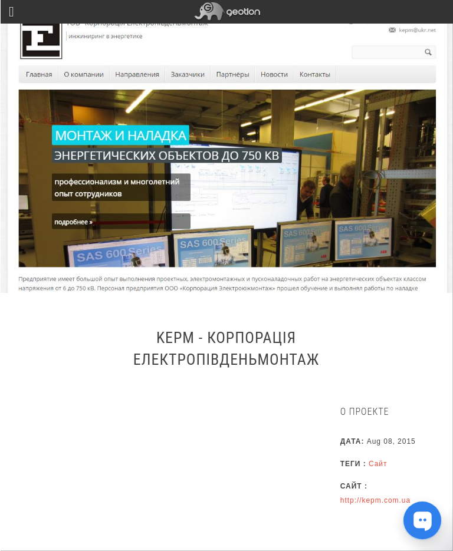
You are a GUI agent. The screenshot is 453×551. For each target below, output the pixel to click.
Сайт (378, 464)
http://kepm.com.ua (375, 500)
